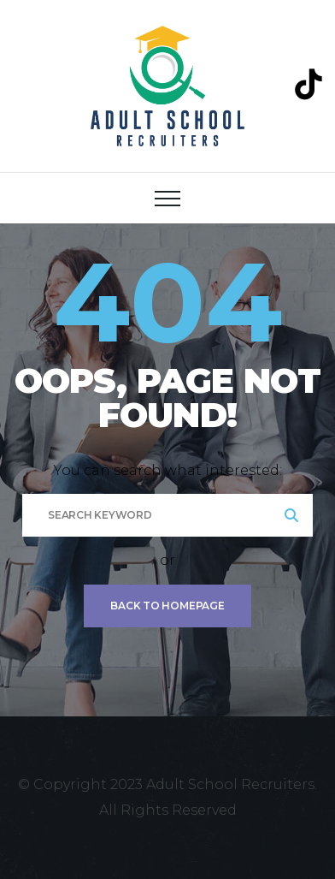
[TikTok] (308, 83)
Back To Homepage (167, 605)
